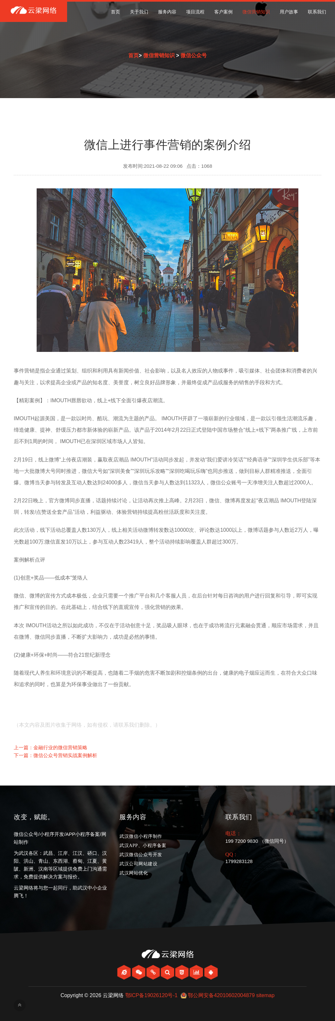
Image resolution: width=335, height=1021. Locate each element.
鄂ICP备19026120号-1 (151, 995)
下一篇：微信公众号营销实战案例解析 (55, 755)
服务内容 (167, 11)
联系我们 (317, 11)
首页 (115, 11)
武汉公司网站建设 (138, 863)
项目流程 (195, 11)
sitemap (265, 995)
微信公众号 (194, 55)
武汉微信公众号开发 (140, 854)
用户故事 (289, 11)
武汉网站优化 (133, 873)
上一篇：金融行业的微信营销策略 (50, 747)
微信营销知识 (256, 11)
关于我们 (139, 11)
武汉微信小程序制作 (140, 836)
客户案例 (223, 11)
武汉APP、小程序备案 (142, 845)
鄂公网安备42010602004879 (221, 995)
